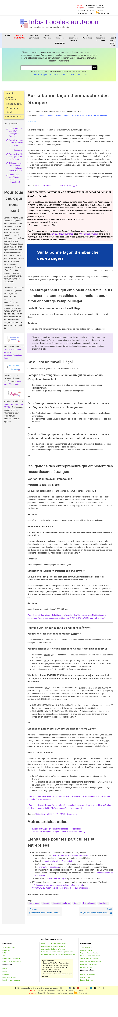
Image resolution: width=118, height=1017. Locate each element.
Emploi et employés (61, 903)
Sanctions (103, 903)
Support (44, 74)
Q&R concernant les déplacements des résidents (58, 955)
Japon (76, 903)
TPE (3, 956)
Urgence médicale (86, 950)
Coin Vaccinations (87, 36)
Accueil (7, 35)
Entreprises (6, 950)
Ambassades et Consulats (89, 959)
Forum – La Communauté (34, 36)
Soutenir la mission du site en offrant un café (68, 74)
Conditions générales (87, 974)
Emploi (46, 903)
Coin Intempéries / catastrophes (60, 39)
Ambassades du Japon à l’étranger (53, 949)
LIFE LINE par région (57, 879)
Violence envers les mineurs (90, 956)
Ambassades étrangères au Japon (53, 946)
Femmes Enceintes (9, 977)
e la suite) (15, 384)
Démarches (34, 903)
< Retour (32, 121)
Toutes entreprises (8, 947)
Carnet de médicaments (88, 964)
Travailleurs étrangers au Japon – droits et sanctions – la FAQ (58, 832)
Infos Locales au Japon (64, 22)
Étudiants (5, 974)
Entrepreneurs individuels (11, 959)
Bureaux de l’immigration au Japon (53, 943)
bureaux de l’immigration (61, 234)
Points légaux (89, 903)
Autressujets (92, 12)
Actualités (35, 74)
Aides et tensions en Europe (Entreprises (70, 855)
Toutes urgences (86, 947)
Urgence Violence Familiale (89, 953)
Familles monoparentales (11, 980)
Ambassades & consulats (90, 6)
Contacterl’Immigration (101, 6)
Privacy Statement (86, 980)
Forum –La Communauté (104, 12)
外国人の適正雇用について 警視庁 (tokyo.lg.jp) (56, 185)
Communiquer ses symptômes (91, 961)
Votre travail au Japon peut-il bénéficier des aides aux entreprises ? (61, 888)
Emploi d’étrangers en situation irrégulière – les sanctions (56, 829)
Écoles (4, 971)
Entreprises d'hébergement (11, 961)
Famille (4, 969)
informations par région (49, 867)
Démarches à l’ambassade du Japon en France (57, 952)
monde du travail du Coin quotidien (59, 861)
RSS (96, 13)
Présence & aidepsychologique (83, 12)
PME (4, 953)
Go (94, 68)
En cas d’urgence (86, 967)
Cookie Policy (85, 977)
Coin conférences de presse (73, 37)
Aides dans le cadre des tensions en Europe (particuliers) (58, 885)
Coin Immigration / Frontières (100, 37)
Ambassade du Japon (89, 234)
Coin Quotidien (47, 36)
